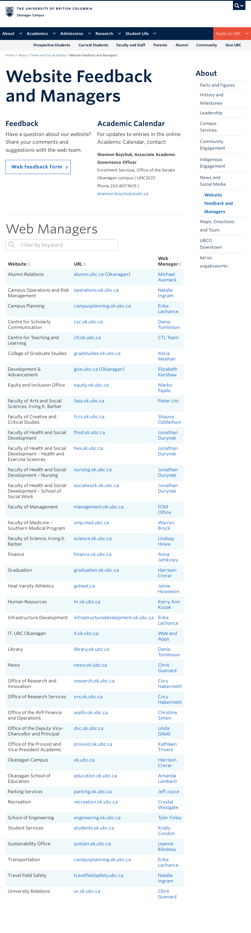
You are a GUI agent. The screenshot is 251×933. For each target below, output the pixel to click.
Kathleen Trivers (167, 747)
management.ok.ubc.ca (99, 507)
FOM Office (164, 509)
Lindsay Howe (166, 541)
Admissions (75, 33)
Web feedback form (36, 167)
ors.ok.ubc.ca (88, 696)
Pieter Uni (168, 401)
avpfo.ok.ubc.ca (91, 712)
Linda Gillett (164, 731)
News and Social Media (48, 55)
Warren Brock (166, 525)
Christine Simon (167, 715)
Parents (160, 45)
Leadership (211, 112)
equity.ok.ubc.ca (91, 385)
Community (206, 45)
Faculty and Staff (130, 45)
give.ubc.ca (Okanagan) (99, 369)
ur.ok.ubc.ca (87, 891)
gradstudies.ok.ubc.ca (97, 353)
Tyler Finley (170, 817)
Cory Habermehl (170, 683)
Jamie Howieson (168, 588)
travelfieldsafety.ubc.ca (98, 875)
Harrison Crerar (167, 573)
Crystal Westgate (168, 804)
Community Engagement (212, 145)
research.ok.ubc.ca (94, 681)
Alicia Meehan (166, 356)
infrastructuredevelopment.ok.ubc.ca (114, 617)
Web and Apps (167, 636)
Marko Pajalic (165, 387)
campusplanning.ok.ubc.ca (102, 306)
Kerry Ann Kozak (169, 604)
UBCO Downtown (211, 244)
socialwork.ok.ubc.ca (96, 485)
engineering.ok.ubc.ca (97, 817)
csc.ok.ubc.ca (88, 321)
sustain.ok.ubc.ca (92, 843)
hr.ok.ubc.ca (87, 601)
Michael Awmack (167, 277)
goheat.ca (84, 586)
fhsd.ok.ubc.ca (89, 432)
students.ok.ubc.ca (94, 828)
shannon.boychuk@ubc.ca (122, 193)
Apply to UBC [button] (232, 33)
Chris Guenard (167, 667)
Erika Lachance (168, 308)
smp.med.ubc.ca (91, 522)
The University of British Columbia (107, 11)
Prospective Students (52, 45)
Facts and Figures (217, 85)
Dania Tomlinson (169, 324)
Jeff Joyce (168, 791)
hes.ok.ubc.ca (88, 448)
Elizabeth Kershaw (167, 372)
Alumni (181, 45)
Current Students (93, 45)
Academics (41, 33)
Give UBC (233, 45)
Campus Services (208, 127)
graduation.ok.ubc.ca (96, 570)
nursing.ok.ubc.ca (93, 469)
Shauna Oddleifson (169, 419)
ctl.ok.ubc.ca (87, 337)
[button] (239, 127)
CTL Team (168, 337)
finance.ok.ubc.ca (92, 554)
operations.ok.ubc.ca (96, 290)
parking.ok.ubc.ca (93, 791)
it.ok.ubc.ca (86, 633)
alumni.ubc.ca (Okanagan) (102, 274)
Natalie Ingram (165, 293)
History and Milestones (211, 99)
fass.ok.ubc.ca (89, 401)
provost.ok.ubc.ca (93, 744)
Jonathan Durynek (168, 435)
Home (10, 55)
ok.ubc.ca (84, 760)
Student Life (141, 33)
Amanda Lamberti (167, 778)
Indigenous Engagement (212, 163)
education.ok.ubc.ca (95, 775)
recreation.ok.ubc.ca (96, 802)
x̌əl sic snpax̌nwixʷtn (214, 262)
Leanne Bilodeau (167, 846)
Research (108, 33)
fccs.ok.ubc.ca (89, 416)
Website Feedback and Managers (218, 203)
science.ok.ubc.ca (93, 538)
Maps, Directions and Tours (217, 226)
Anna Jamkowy (168, 557)
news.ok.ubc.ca (90, 665)
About (12, 33)
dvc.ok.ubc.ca (88, 728)
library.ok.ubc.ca (91, 649)
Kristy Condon (166, 830)
